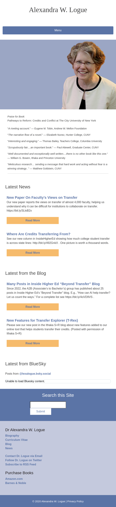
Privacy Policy (75, 501)
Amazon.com (14, 478)
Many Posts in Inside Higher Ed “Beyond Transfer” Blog (53, 284)
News (9, 448)
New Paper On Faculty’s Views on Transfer (42, 197)
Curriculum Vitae (16, 439)
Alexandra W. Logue (58, 10)
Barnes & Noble (15, 483)
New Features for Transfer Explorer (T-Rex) (42, 320)
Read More (33, 220)
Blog (8, 444)
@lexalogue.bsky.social (35, 373)
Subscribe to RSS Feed (20, 464)
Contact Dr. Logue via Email (23, 456)
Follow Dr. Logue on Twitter (23, 460)
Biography (12, 435)
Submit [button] (40, 411)
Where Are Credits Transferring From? (38, 234)
